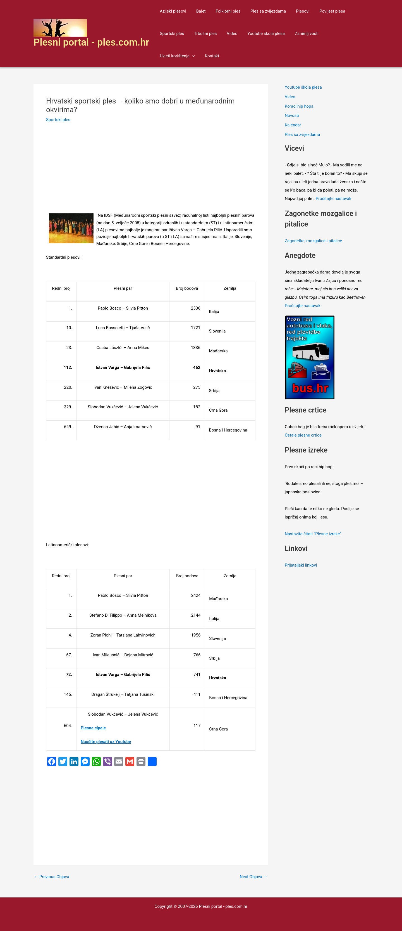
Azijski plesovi (172, 11)
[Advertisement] (150, 170)
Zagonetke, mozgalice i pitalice (313, 240)
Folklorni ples (224, 11)
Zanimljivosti (299, 33)
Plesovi (295, 11)
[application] (352, 33)
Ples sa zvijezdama (262, 11)
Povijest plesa (323, 11)
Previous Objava (51, 877)
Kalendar (293, 125)
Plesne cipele (93, 727)
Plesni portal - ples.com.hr (91, 42)
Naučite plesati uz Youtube (106, 741)
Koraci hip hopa (299, 106)
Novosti (292, 115)
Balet (198, 11)
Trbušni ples (203, 33)
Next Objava (253, 877)
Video (228, 33)
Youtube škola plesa (260, 33)
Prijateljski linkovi (301, 565)
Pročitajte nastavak (333, 198)
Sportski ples (171, 33)
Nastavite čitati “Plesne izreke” (313, 533)
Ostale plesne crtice (303, 435)
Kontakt (166, 55)
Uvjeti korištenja (337, 33)
